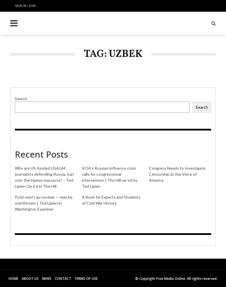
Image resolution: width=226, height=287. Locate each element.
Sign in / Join (25, 5)
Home (13, 278)
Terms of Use (86, 278)
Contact (63, 278)
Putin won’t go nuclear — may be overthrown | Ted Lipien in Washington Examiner (43, 203)
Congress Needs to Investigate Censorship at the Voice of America (177, 174)
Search (21, 98)
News (46, 278)
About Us (30, 278)
